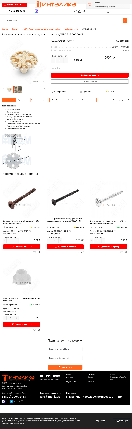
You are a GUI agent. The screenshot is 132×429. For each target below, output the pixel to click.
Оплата (112, 375)
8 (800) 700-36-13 (17, 11)
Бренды (90, 377)
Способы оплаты (73, 100)
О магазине (92, 375)
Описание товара (9, 100)
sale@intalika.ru (50, 396)
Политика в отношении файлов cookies (14, 386)
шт (59, 56)
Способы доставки (58, 100)
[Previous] (3, 89)
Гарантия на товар (103, 100)
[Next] (45, 89)
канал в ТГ (16, 401)
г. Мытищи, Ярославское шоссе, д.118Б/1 (95, 396)
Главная (69, 375)
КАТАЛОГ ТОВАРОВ (15, 5)
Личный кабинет (108, 11)
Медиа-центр (71, 382)
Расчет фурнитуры (119, 100)
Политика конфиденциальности (12, 388)
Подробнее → (101, 421)
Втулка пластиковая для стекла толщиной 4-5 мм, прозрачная (21, 300)
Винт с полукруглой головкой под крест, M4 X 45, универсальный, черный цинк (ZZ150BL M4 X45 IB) (64, 221)
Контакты (91, 382)
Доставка (70, 377)
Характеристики (23, 100)
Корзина (97, 3)
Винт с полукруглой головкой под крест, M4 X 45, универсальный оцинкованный (108, 222)
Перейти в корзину (90, 81)
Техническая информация (39, 100)
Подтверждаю (121, 421)
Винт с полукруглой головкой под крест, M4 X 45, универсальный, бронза (21, 222)
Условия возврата (88, 100)
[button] (9, 89)
